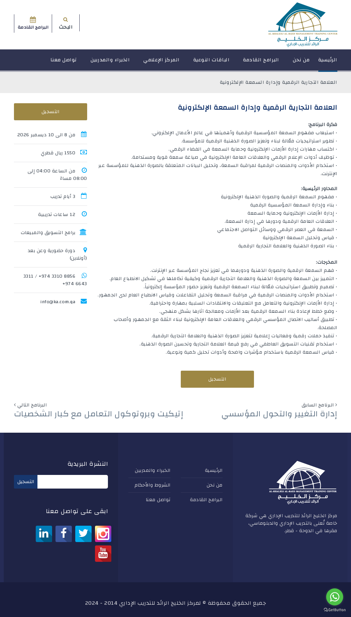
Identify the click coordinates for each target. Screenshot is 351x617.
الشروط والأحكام (152, 485)
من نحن (301, 63)
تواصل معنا (63, 63)
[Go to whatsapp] (334, 596)
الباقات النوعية (211, 63)
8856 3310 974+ (57, 276)
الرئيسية (327, 63)
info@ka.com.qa (57, 301)
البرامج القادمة (261, 63)
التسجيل (217, 379)
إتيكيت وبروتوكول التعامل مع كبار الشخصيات (99, 413)
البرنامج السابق (318, 405)
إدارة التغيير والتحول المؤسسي (279, 413)
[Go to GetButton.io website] (335, 610)
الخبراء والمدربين (110, 63)
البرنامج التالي (32, 405)
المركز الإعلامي (161, 63)
